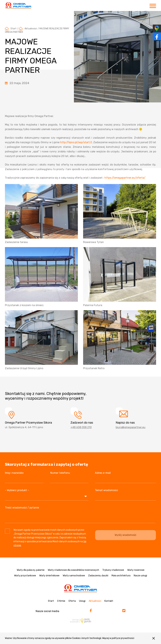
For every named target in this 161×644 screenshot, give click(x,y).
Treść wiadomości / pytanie (22, 507)
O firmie (61, 601)
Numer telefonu (60, 472)
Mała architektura (121, 575)
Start (13, 28)
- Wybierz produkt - (17, 490)
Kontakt (108, 601)
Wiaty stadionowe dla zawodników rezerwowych (73, 570)
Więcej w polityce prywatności (118, 638)
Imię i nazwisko (14, 472)
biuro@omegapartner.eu (130, 427)
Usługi (82, 601)
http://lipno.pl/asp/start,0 (76, 142)
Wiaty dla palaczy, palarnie (31, 570)
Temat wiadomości (106, 490)
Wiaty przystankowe (25, 575)
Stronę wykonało (74, 621)
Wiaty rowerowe (135, 570)
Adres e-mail (103, 472)
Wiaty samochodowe (74, 575)
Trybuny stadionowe (113, 570)
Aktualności (30, 28)
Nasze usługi (140, 575)
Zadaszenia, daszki (98, 575)
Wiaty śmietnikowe (49, 575)
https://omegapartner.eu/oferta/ (124, 177)
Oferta (72, 601)
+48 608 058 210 (81, 427)
